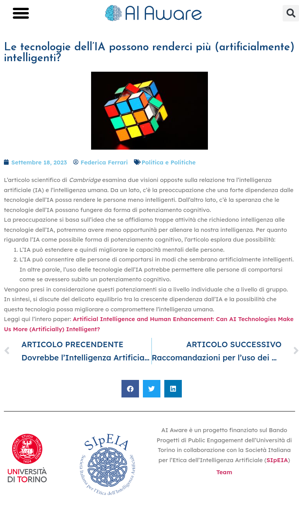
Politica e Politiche (168, 162)
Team (224, 472)
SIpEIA (277, 460)
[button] (21, 13)
